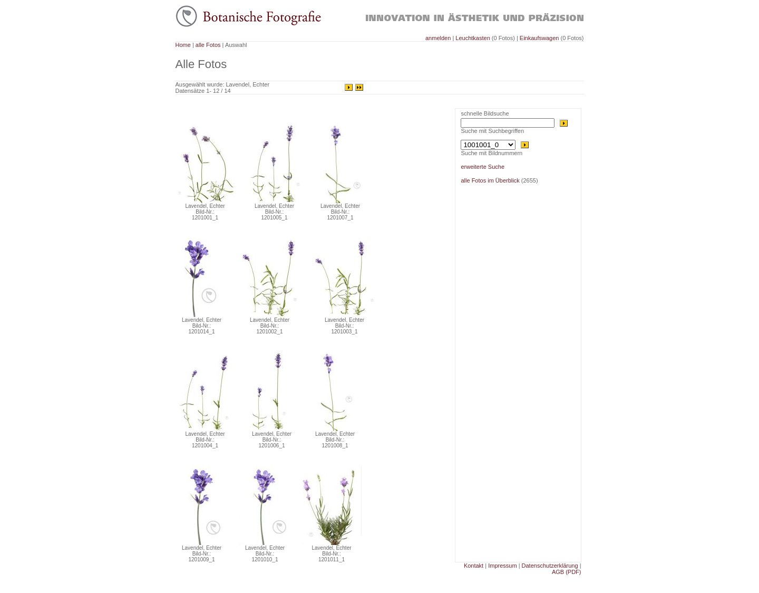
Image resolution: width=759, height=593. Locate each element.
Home (183, 45)
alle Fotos (208, 45)
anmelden (438, 38)
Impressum (502, 565)
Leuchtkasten (472, 38)
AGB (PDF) (566, 572)
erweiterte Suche (482, 167)
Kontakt (473, 565)
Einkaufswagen (539, 38)
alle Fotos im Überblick (490, 180)
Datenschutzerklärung (550, 565)
